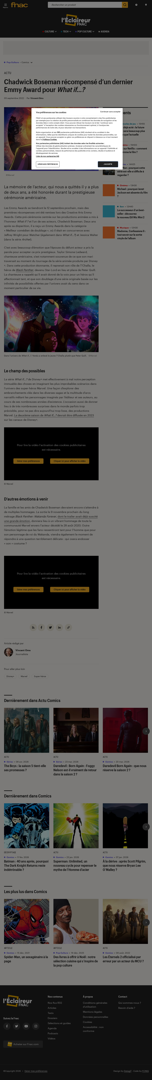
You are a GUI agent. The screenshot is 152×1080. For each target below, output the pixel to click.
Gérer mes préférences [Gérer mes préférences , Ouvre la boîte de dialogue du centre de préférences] (48, 164)
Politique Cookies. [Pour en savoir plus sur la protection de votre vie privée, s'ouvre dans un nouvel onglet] (49, 140)
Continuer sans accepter (110, 112)
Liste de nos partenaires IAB (47, 156)
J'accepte (108, 164)
